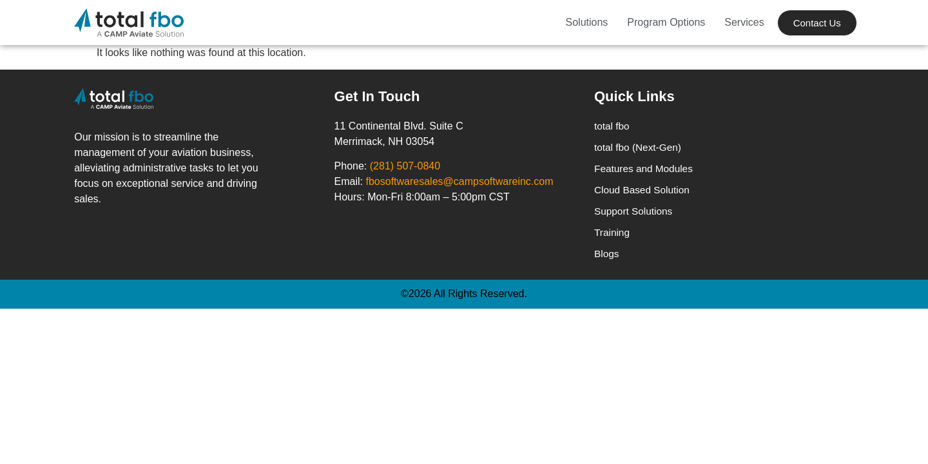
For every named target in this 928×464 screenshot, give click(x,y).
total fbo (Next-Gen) (639, 147)
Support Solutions (634, 213)
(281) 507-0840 (405, 165)
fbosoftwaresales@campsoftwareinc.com (460, 181)
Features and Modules (645, 169)
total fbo (612, 126)
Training (612, 235)
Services (744, 22)
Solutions (587, 22)
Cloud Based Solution (643, 191)
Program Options (666, 22)
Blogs (607, 257)
